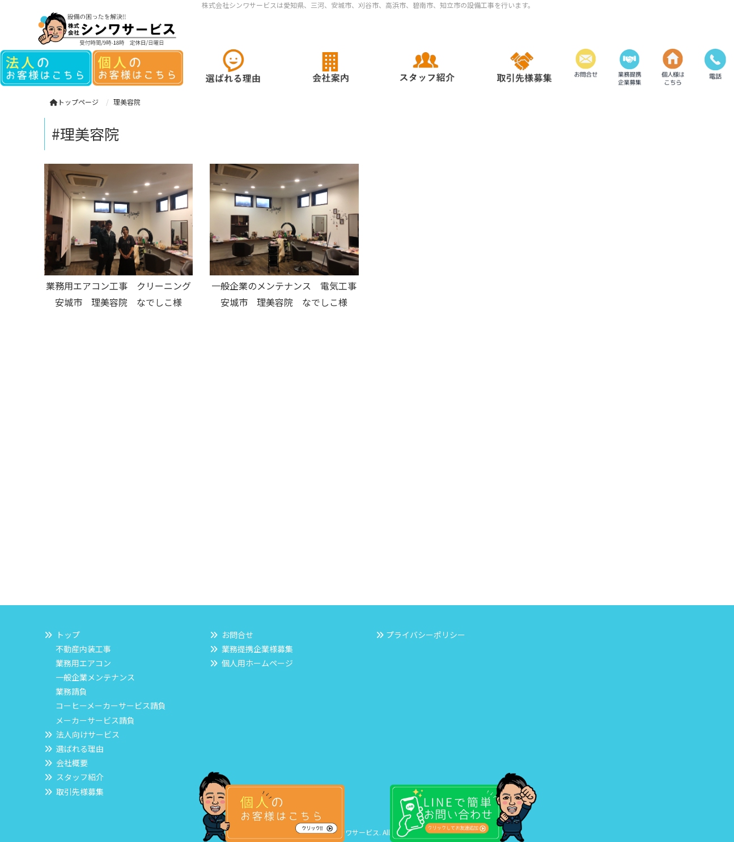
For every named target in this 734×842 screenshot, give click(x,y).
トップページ (74, 102)
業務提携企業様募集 (257, 648)
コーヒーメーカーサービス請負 (111, 705)
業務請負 (71, 691)
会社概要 (72, 762)
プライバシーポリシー (425, 634)
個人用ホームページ (257, 663)
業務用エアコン (83, 663)
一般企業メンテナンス (95, 677)
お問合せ (237, 634)
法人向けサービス (88, 734)
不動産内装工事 (83, 648)
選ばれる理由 (80, 748)
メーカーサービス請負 (95, 720)
